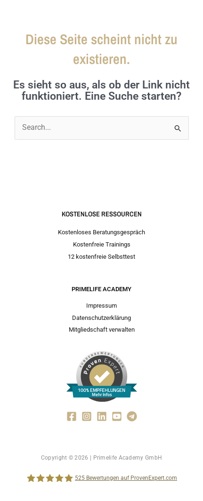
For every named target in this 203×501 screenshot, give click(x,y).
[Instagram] (86, 416)
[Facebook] (71, 416)
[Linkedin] (102, 416)
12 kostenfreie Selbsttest (101, 256)
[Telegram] (132, 416)
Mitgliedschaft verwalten (102, 329)
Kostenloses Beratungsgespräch (101, 232)
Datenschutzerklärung (101, 317)
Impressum (101, 305)
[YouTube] (117, 416)
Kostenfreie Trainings (101, 244)
